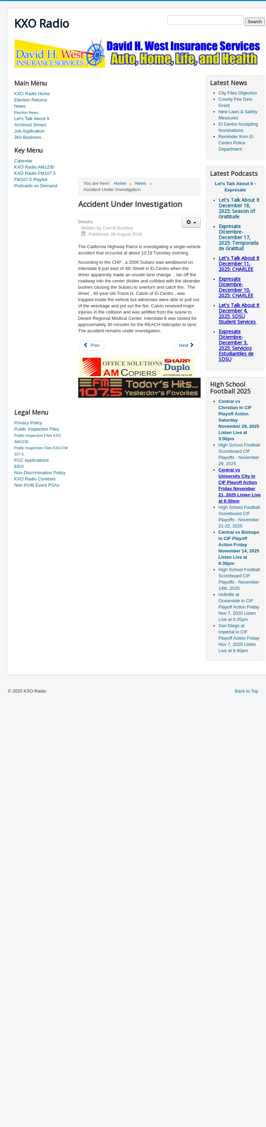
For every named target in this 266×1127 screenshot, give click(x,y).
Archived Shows (30, 124)
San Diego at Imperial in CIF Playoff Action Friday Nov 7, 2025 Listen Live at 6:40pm (239, 638)
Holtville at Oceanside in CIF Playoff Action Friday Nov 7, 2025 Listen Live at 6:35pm (239, 607)
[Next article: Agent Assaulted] (187, 345)
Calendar (23, 160)
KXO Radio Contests (35, 478)
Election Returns (30, 99)
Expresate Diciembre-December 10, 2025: (236, 287)
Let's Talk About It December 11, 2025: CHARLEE (239, 263)
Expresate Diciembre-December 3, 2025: (236, 345)
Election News (26, 112)
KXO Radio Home (32, 93)
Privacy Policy (28, 422)
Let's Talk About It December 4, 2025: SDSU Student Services (239, 313)
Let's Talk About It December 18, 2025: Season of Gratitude (239, 208)
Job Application (29, 131)
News (20, 106)
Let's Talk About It (31, 118)
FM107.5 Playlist (30, 179)
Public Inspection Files (36, 429)
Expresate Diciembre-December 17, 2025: (238, 237)
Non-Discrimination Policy (39, 472)
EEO (19, 466)
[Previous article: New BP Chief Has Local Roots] (91, 345)
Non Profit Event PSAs (36, 485)
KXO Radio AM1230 (34, 167)
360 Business (27, 137)
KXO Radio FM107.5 (35, 173)
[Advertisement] (42, 299)
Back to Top (246, 691)
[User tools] (191, 223)
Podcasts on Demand (35, 185)
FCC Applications (31, 460)
